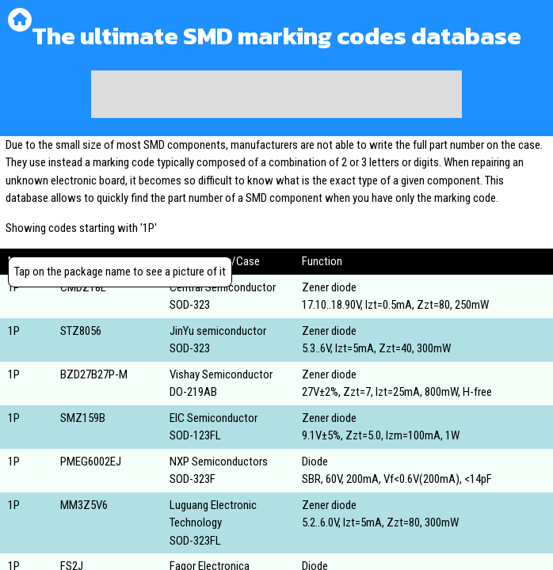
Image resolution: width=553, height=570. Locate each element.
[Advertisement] (276, 94)
